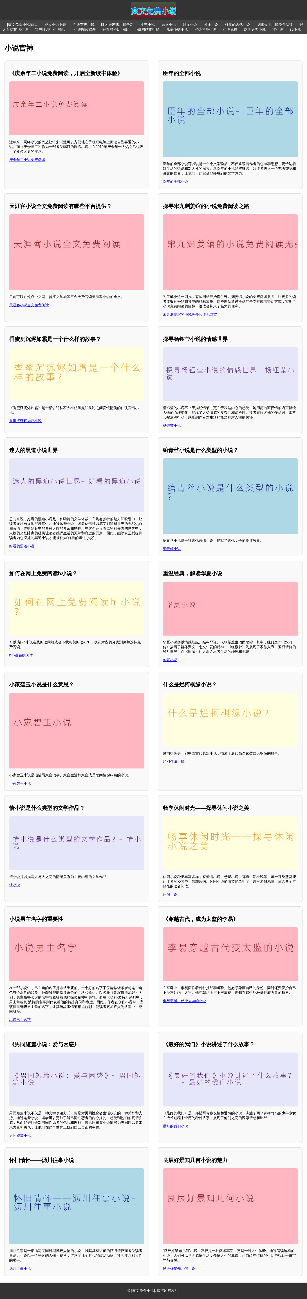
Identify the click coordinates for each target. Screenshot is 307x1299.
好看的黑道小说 (21, 546)
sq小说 (295, 29)
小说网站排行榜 (146, 29)
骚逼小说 (211, 25)
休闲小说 (170, 894)
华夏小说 (170, 660)
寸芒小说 (147, 25)
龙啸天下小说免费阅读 (275, 25)
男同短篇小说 (20, 1136)
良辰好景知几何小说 (179, 1268)
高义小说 (168, 25)
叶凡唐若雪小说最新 (117, 25)
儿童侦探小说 (177, 29)
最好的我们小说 (175, 1126)
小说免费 (230, 29)
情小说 (14, 885)
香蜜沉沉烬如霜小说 (25, 421)
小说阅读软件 (85, 29)
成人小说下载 (55, 25)
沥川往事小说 (20, 1268)
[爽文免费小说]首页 (22, 25)
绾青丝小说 (172, 549)
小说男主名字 (20, 1020)
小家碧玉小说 (20, 783)
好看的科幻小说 (115, 29)
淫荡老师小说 (205, 29)
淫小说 (277, 29)
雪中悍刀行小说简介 (51, 29)
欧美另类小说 (255, 29)
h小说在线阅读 (21, 655)
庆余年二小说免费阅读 (27, 160)
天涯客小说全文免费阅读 (29, 305)
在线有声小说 (83, 25)
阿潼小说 (190, 25)
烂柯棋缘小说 (173, 762)
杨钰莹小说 (172, 426)
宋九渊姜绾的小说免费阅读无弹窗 (190, 314)
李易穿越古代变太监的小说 (184, 1001)
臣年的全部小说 (175, 182)
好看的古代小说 (237, 25)
